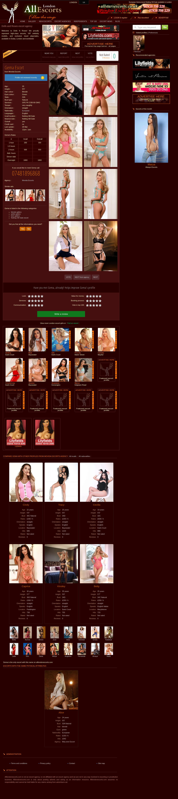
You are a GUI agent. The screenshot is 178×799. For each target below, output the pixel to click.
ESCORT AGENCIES (63, 21)
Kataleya (108, 639)
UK (84, 2)
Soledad (81, 639)
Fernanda (81, 655)
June (54, 639)
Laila (14, 655)
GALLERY (32, 21)
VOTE (90, 55)
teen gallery (15, 216)
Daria (41, 655)
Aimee (41, 639)
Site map (101, 763)
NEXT (77, 55)
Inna (68, 639)
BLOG (117, 21)
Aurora (27, 639)
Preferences (153, 33)
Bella (14, 639)
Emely (95, 639)
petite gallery (16, 214)
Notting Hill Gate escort (19, 218)
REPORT (63, 55)
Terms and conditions (19, 763)
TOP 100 (93, 21)
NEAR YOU (48, 55)
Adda (108, 655)
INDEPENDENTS (80, 21)
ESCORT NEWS (106, 21)
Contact (72, 763)
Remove (137, 52)
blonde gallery (16, 212)
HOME (22, 21)
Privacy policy (45, 763)
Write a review (61, 314)
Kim (27, 655)
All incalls (73, 456)
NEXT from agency (82, 277)
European (25, 111)
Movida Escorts (28, 180)
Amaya (95, 655)
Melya (54, 655)
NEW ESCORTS (45, 21)
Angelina (68, 655)
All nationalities (84, 456)
